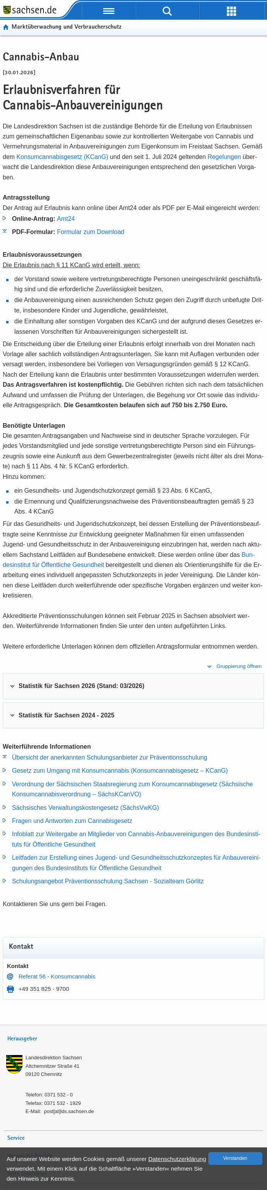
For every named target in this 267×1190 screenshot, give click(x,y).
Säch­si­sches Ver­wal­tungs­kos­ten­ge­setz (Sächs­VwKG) (85, 807)
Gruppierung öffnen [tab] (239, 666)
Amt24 (66, 218)
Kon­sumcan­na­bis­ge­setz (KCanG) (63, 157)
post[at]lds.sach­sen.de (69, 1111)
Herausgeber (22, 1039)
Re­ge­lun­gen (225, 157)
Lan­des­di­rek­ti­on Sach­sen (54, 1057)
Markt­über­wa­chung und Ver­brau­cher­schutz (66, 27)
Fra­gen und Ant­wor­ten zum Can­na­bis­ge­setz (72, 821)
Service (16, 1138)
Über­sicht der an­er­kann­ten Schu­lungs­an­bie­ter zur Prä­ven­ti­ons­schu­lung (109, 757)
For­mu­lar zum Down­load (90, 232)
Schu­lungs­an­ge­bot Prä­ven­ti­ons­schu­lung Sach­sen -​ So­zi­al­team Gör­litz (108, 881)
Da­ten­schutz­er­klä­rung (177, 1159)
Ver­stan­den (235, 1158)
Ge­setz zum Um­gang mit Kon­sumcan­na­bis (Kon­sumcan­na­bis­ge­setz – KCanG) (120, 770)
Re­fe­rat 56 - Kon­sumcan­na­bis (57, 976)
